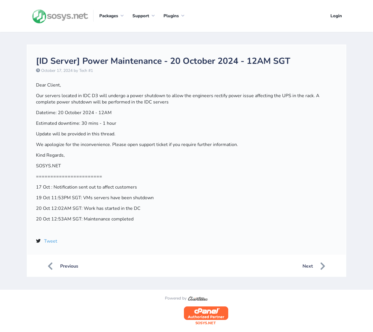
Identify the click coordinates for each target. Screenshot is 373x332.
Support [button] (140, 16)
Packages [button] (108, 16)
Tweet (50, 241)
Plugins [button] (171, 16)
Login (336, 16)
